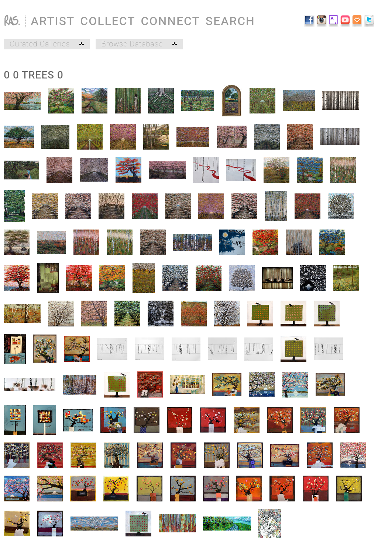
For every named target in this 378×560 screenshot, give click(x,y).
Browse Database (139, 44)
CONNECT (170, 21)
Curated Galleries (47, 44)
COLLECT (107, 21)
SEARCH (230, 21)
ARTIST (53, 21)
